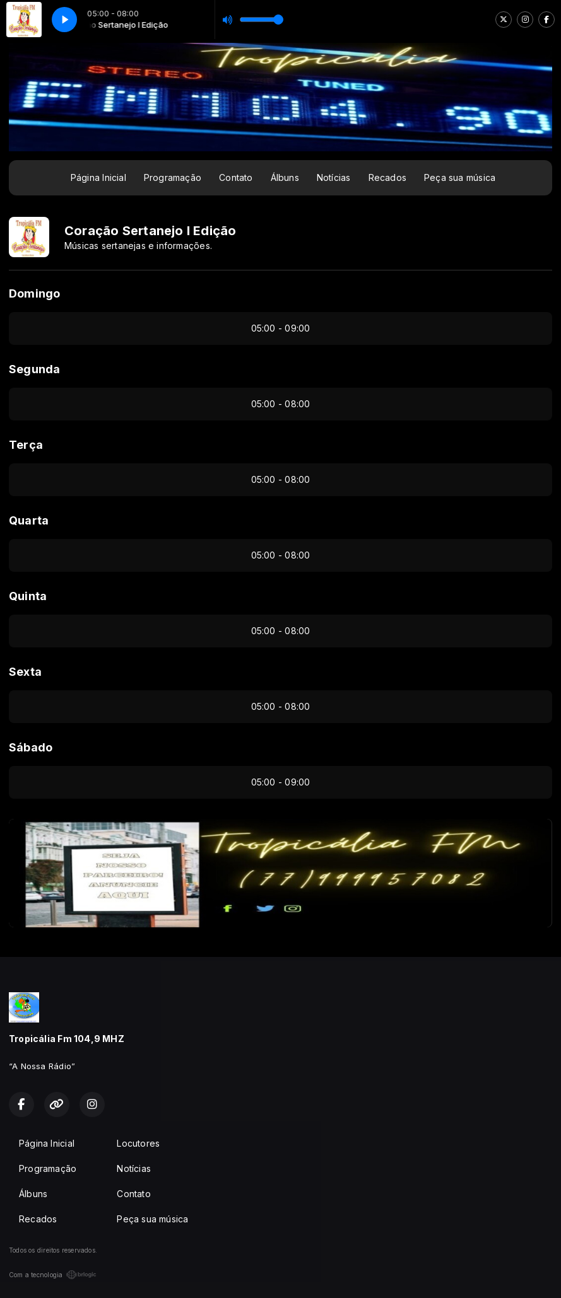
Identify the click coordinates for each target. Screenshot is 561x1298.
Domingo (34, 293)
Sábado (30, 747)
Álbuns (285, 177)
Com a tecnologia (53, 1274)
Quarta (29, 520)
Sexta (25, 671)
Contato (235, 177)
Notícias (334, 177)
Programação (172, 177)
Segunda (34, 369)
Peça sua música (459, 177)
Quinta (28, 596)
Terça (26, 444)
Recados (387, 177)
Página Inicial (98, 177)
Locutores (138, 1143)
